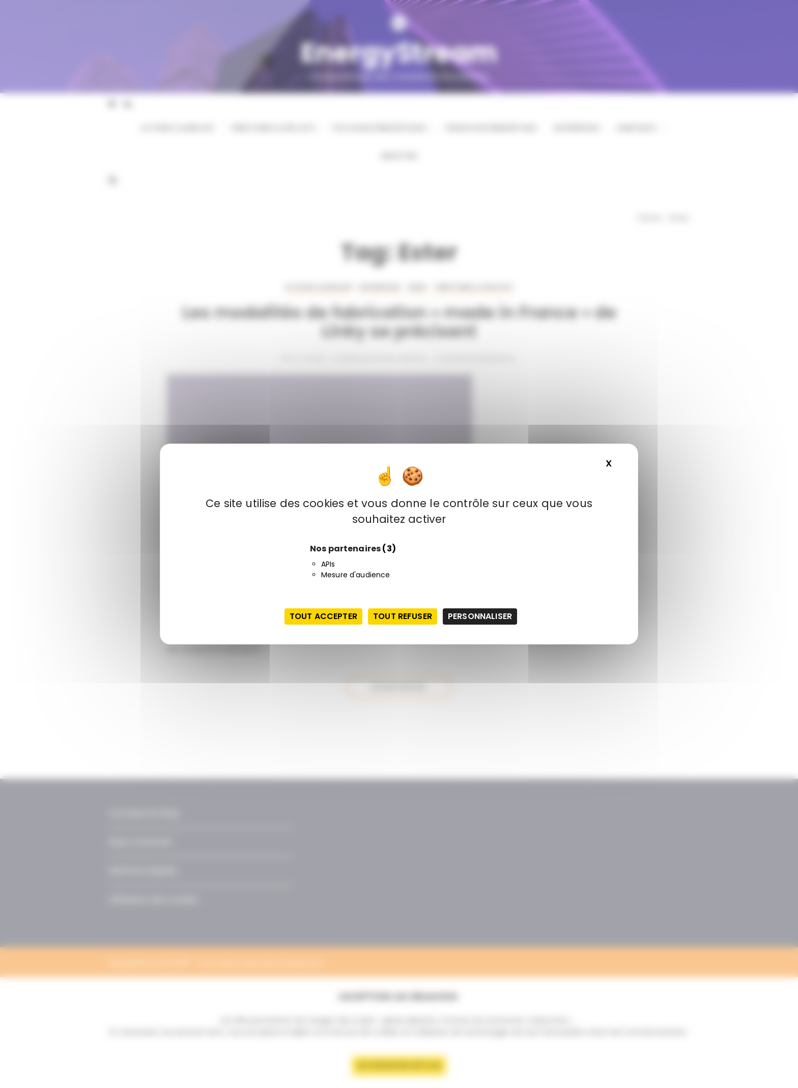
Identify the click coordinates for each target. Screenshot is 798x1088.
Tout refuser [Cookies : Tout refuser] (402, 616)
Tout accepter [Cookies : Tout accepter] (323, 616)
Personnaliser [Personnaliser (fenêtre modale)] (480, 616)
